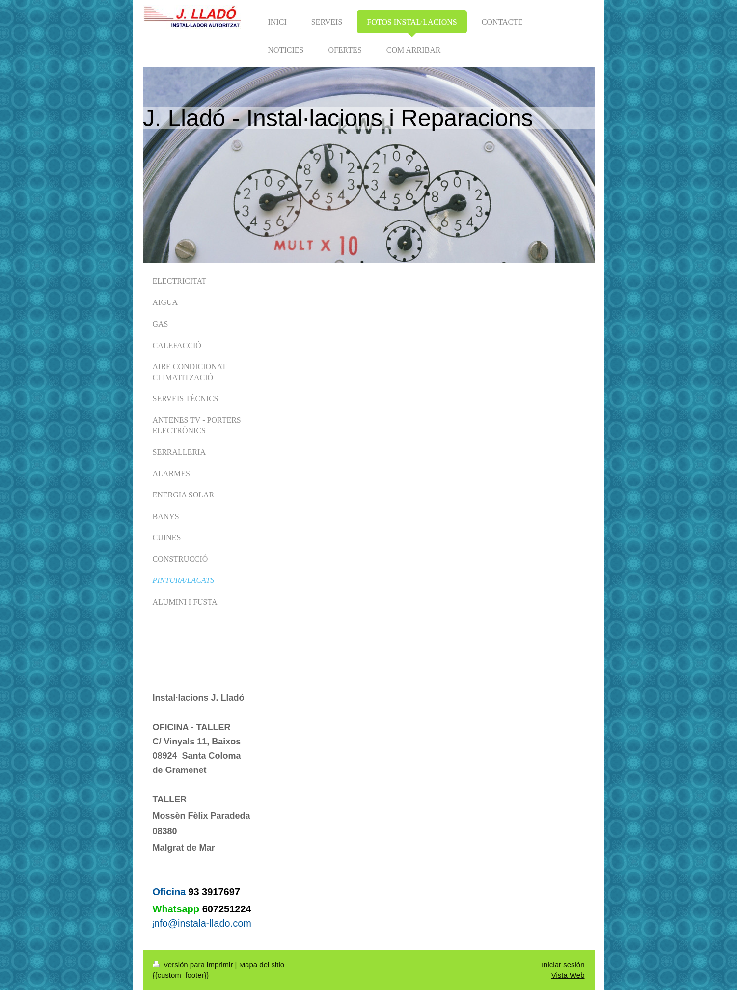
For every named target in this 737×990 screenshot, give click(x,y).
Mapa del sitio (262, 965)
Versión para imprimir (194, 965)
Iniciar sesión (563, 965)
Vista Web (568, 975)
